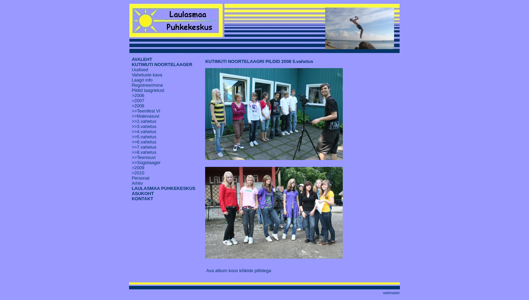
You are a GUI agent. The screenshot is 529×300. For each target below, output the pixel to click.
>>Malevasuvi (145, 116)
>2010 (138, 172)
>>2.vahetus (144, 121)
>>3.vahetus (144, 126)
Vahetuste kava (147, 74)
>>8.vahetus (144, 152)
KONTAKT (143, 198)
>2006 (138, 95)
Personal (140, 178)
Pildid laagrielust (148, 90)
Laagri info (142, 80)
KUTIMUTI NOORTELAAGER (162, 64)
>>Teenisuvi (144, 157)
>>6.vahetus (144, 141)
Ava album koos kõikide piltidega (238, 270)
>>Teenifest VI (146, 111)
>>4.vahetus (144, 131)
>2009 (138, 167)
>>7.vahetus (144, 147)
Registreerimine (147, 85)
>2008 (138, 105)
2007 (139, 100)
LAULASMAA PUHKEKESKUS (163, 188)
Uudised (140, 69)
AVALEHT (142, 59)
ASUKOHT (143, 193)
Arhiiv (137, 183)
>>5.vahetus (144, 136)
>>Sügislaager (146, 162)
